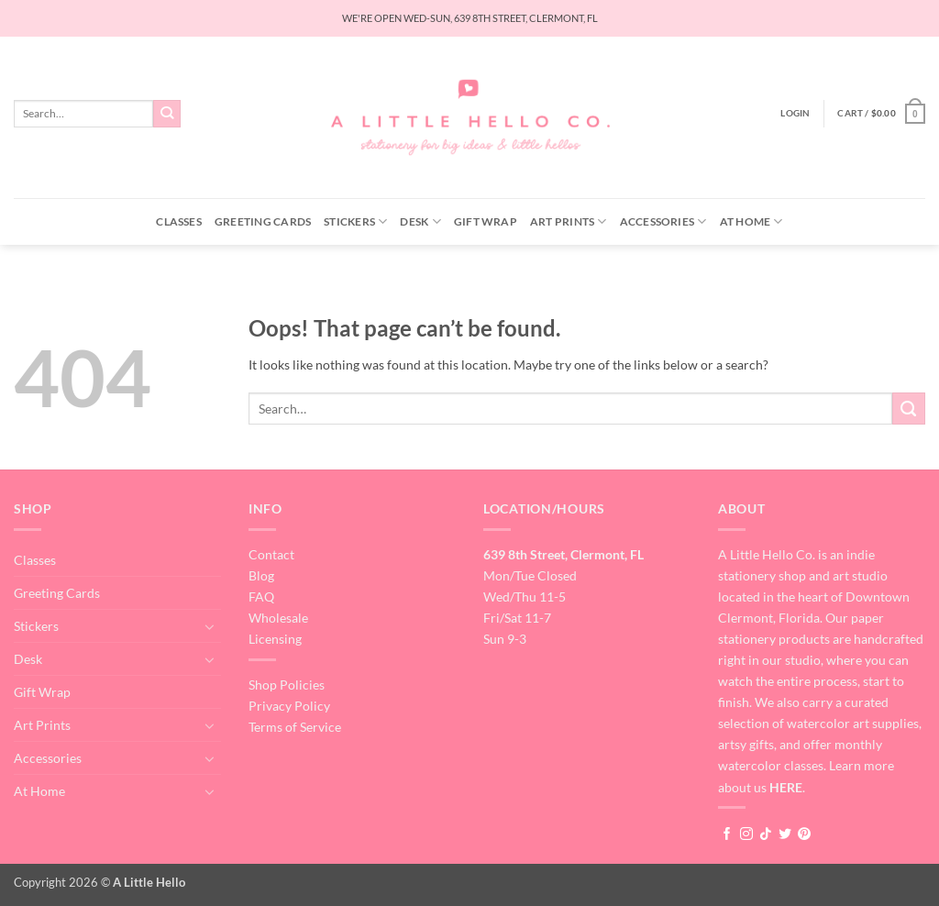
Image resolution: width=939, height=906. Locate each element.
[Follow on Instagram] (746, 834)
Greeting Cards (263, 221)
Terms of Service (295, 727)
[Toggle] (210, 626)
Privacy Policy (289, 705)
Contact (271, 554)
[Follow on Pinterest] (804, 834)
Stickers (355, 221)
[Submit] (167, 113)
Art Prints (568, 221)
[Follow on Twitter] (785, 834)
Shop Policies (287, 684)
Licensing (275, 638)
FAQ (261, 596)
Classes (179, 221)
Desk (420, 221)
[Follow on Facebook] (727, 834)
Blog (261, 575)
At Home (751, 221)
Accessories (663, 221)
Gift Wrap (485, 221)
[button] (795, 113)
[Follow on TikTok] (765, 834)
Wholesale (278, 617)
